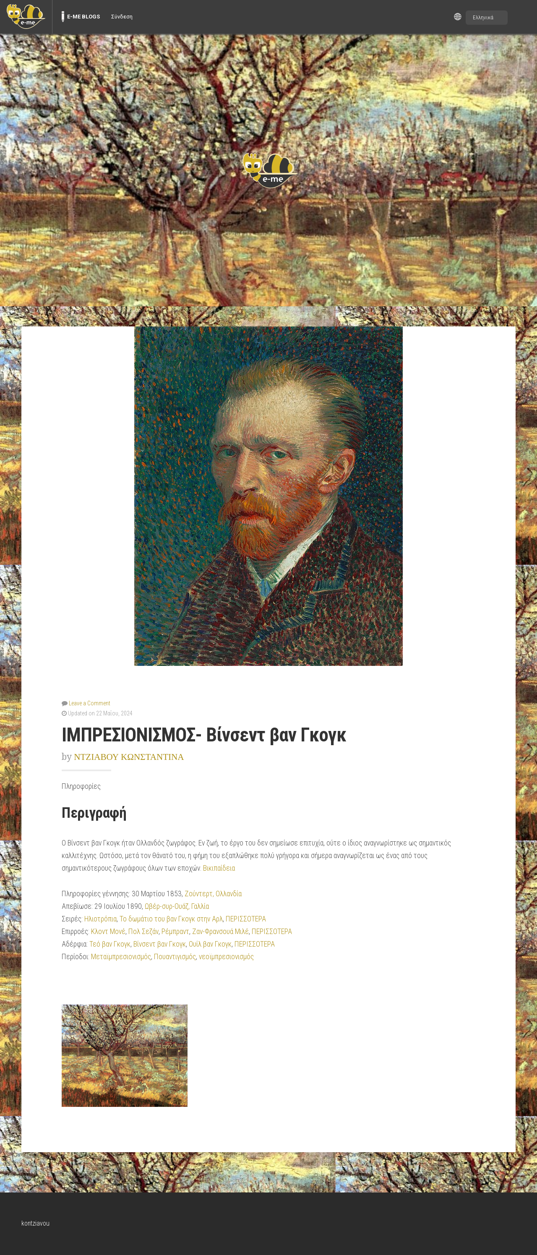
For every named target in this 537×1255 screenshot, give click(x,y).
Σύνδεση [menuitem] (122, 16)
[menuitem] (26, 17)
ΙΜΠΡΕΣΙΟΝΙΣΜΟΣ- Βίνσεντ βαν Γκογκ (204, 735)
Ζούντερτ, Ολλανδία (213, 894)
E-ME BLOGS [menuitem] (83, 16)
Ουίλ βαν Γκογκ (210, 944)
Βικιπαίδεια (219, 868)
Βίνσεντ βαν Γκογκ (159, 944)
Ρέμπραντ (175, 931)
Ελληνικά (483, 17)
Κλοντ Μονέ (108, 931)
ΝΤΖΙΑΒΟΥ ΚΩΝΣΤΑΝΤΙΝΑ (129, 756)
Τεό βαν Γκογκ (109, 944)
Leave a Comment (89, 703)
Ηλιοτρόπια (100, 919)
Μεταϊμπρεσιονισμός (121, 956)
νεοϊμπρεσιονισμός (226, 956)
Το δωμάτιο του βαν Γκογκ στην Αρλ (171, 919)
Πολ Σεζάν (143, 931)
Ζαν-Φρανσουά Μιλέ (220, 931)
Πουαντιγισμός (175, 956)
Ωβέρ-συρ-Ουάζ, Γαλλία (177, 906)
